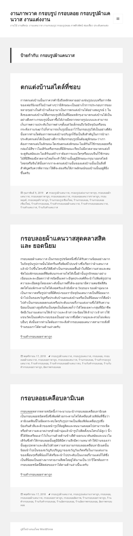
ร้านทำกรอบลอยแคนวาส (94, 203)
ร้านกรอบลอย (81, 200)
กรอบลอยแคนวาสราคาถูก (85, 196)
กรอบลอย (97, 356)
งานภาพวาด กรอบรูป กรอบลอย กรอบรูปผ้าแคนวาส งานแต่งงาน (60, 16)
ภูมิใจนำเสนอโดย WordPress (36, 529)
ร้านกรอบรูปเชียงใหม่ (61, 200)
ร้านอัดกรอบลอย (65, 501)
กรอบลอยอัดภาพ (72, 497)
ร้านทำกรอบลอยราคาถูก (36, 337)
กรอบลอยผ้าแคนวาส (31, 497)
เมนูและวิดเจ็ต (118, 19)
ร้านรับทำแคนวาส (48, 207)
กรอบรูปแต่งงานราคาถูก (86, 494)
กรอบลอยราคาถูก (40, 196)
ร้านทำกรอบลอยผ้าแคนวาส (65, 203)
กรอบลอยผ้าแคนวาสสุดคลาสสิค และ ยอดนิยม (62, 242)
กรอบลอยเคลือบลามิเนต (52, 398)
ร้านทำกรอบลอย (40, 203)
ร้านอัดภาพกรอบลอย (86, 501)
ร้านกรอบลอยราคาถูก (94, 497)
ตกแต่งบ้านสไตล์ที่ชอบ (50, 87)
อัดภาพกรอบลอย (52, 367)
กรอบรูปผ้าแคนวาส (59, 192)
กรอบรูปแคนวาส (82, 356)
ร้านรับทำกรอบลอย (92, 363)
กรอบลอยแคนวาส (60, 196)
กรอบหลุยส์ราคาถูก (38, 200)
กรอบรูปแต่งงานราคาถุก (84, 192)
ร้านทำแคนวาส (28, 207)
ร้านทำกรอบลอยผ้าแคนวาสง (65, 363)
